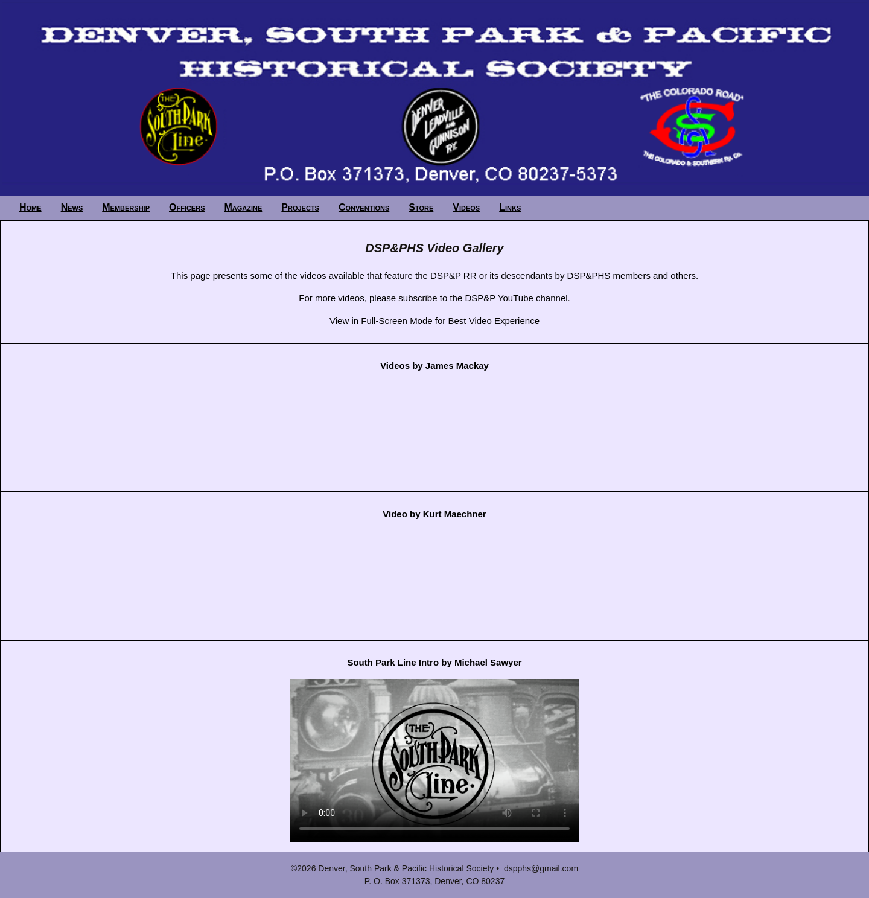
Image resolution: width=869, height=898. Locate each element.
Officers (187, 207)
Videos (466, 207)
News (72, 207)
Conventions (364, 207)
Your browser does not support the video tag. (434, 760)
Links (510, 207)
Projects (300, 207)
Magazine (243, 207)
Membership (126, 207)
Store (421, 207)
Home (30, 207)
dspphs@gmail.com (541, 868)
